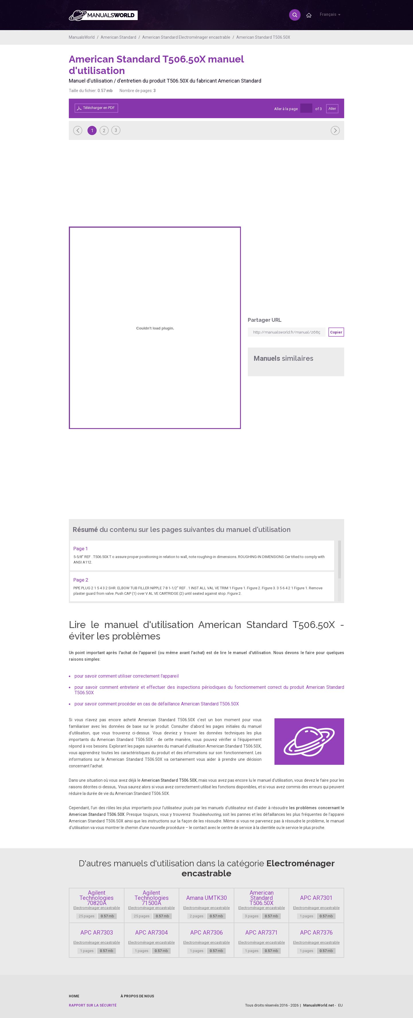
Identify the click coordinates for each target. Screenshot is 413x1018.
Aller (332, 108)
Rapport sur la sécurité (92, 1005)
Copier (336, 332)
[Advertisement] (321, 68)
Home (74, 996)
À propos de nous (137, 996)
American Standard (118, 37)
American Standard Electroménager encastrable (186, 37)
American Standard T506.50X (263, 37)
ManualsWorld (82, 37)
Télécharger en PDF (99, 108)
